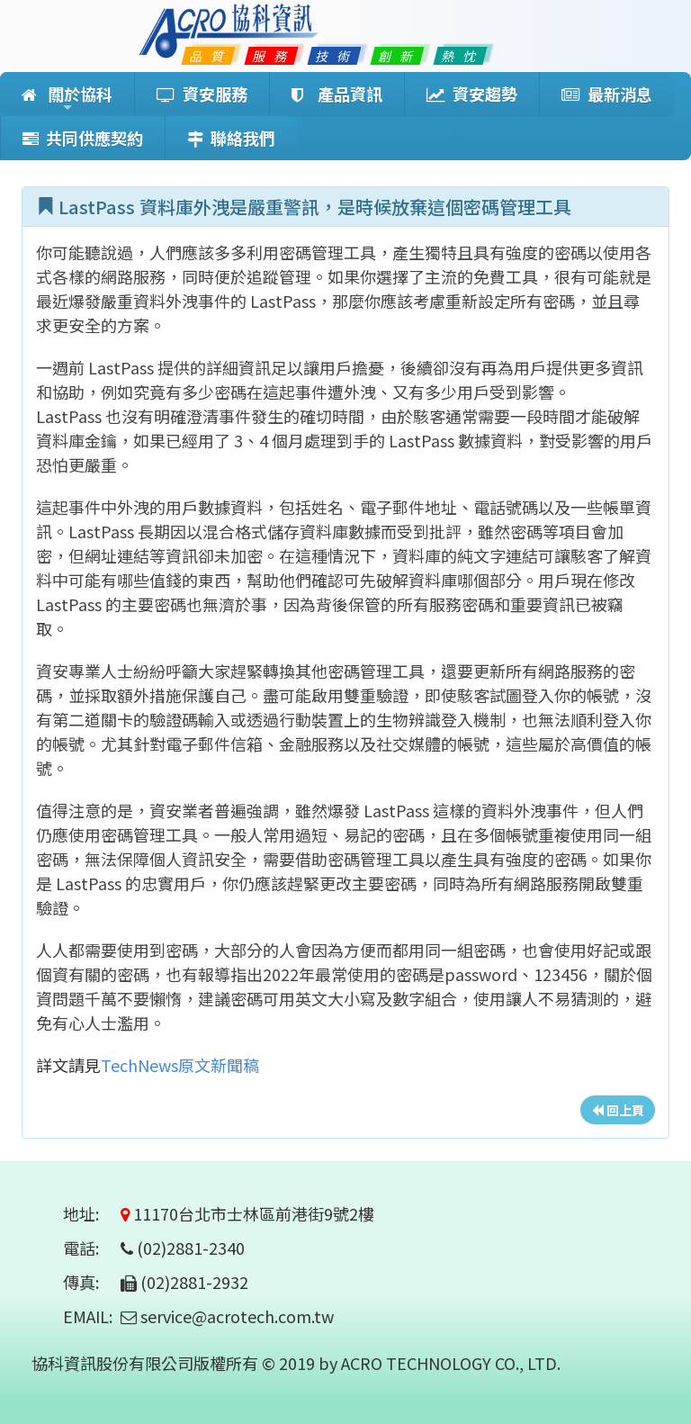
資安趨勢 (471, 93)
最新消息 (606, 93)
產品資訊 (337, 93)
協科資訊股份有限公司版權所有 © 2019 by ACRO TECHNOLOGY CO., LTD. (296, 1362)
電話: (90, 1247)
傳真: (90, 1281)
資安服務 (202, 93)
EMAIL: (87, 1316)
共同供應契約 (82, 137)
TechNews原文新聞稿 (180, 1065)
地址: (90, 1213)
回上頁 (617, 1110)
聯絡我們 (231, 137)
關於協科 (67, 99)
